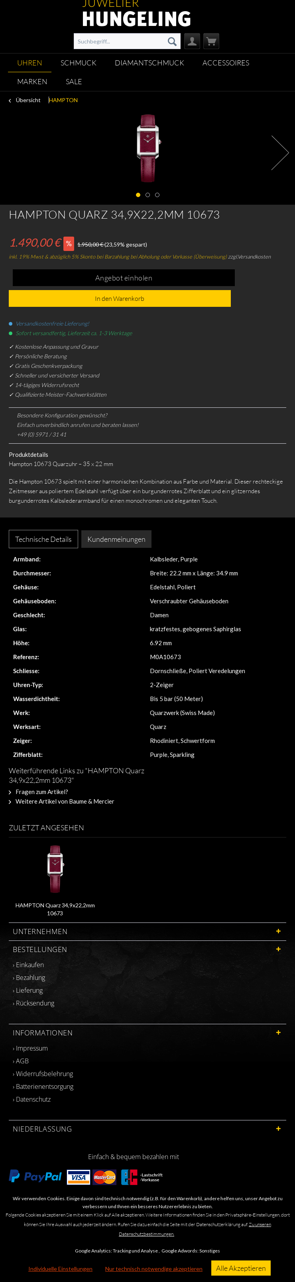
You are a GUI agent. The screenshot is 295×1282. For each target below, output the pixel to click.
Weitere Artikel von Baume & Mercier (61, 801)
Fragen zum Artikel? (38, 791)
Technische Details (43, 539)
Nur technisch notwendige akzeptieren (154, 1268)
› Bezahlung (29, 977)
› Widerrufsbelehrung (43, 1073)
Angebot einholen (124, 277)
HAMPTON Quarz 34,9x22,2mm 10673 (55, 909)
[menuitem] (127, 41)
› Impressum (30, 1048)
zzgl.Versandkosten (249, 256)
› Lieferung (28, 990)
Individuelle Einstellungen (60, 1268)
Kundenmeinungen (116, 539)
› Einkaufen (28, 964)
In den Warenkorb (119, 298)
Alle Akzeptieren (241, 1268)
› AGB (21, 1061)
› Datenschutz (32, 1099)
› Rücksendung (33, 1003)
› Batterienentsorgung (43, 1086)
